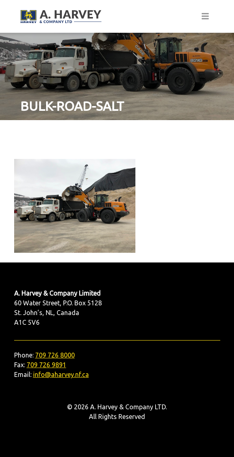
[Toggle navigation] (205, 16)
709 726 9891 (46, 364)
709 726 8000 (55, 355)
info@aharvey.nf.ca (61, 374)
